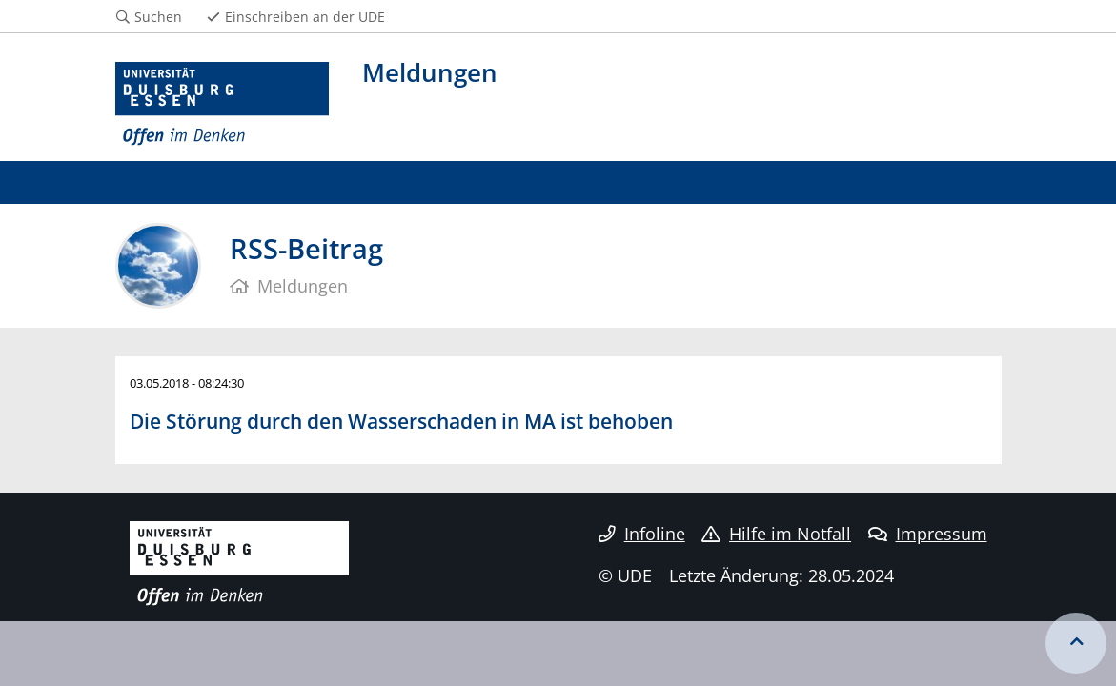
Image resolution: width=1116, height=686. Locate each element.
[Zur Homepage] (222, 104)
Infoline (642, 533)
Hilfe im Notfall (776, 533)
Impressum (927, 533)
